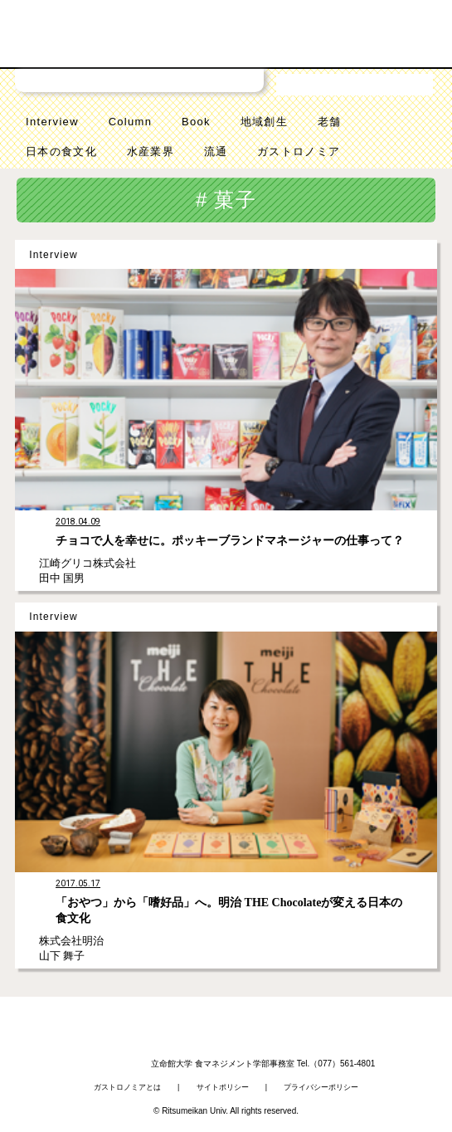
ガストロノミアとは (127, 1087)
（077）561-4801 (342, 1063)
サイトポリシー (223, 1087)
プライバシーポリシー (321, 1087)
